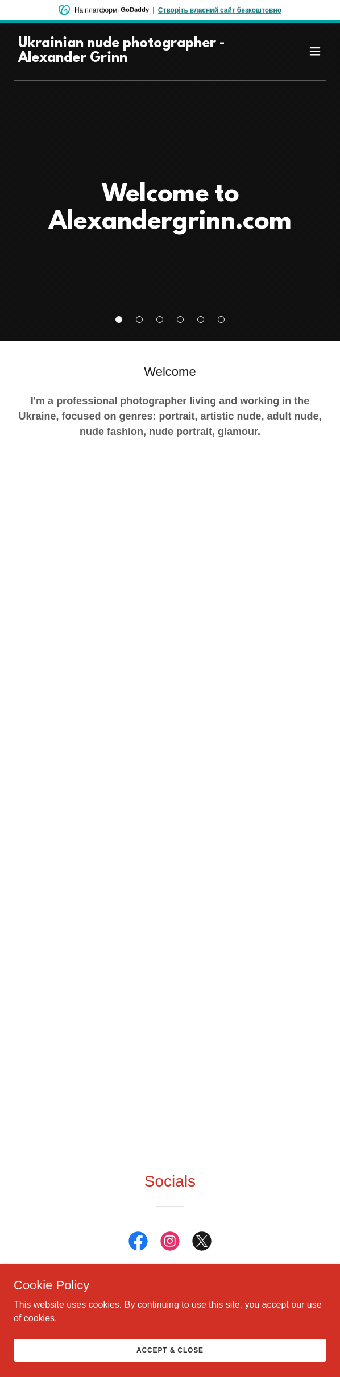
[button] (118, 319)
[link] (123, 59)
